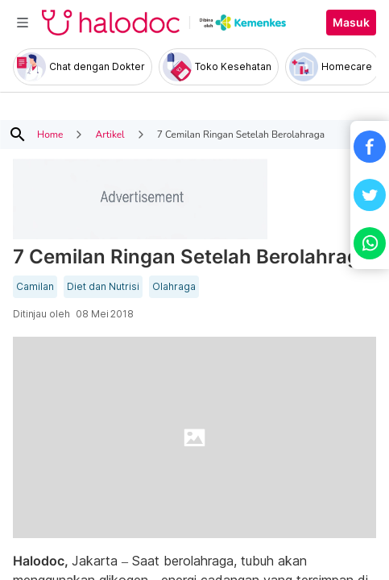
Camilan (35, 286)
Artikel (109, 134)
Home (50, 134)
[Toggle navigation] (22, 22)
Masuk (351, 22)
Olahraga (174, 286)
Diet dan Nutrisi (103, 286)
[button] (369, 146)
